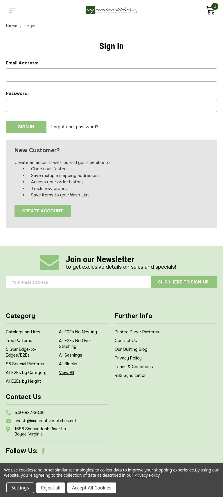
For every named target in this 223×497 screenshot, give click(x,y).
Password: (17, 93)
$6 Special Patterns (25, 363)
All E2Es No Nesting (78, 332)
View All (66, 372)
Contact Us (126, 340)
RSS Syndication (131, 375)
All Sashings (70, 355)
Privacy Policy (128, 358)
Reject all (50, 488)
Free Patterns (19, 340)
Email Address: (22, 63)
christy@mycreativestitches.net (45, 420)
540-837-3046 (30, 412)
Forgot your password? (74, 127)
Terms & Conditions (134, 366)
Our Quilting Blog (131, 349)
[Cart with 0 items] (210, 11)
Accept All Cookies (92, 488)
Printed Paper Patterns (137, 332)
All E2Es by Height (23, 381)
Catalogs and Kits (23, 332)
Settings (20, 488)
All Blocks (68, 363)
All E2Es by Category (26, 372)
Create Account (42, 211)
